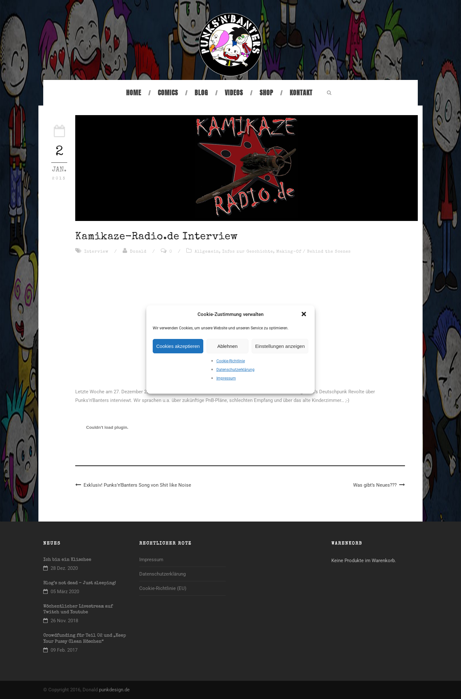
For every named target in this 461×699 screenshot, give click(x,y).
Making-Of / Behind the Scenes (313, 252)
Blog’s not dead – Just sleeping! (79, 583)
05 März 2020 (65, 591)
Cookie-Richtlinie (230, 361)
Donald (138, 252)
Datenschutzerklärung (235, 369)
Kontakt (301, 93)
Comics (168, 93)
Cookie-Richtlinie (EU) (162, 588)
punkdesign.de (114, 690)
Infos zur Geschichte (247, 252)
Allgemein (207, 252)
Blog (201, 93)
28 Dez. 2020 (64, 568)
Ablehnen (227, 346)
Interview (96, 252)
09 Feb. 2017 (64, 650)
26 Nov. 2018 (64, 621)
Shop (266, 93)
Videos (234, 93)
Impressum (226, 378)
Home (133, 93)
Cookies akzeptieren (178, 346)
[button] (304, 314)
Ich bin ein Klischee (67, 560)
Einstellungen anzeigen (280, 346)
